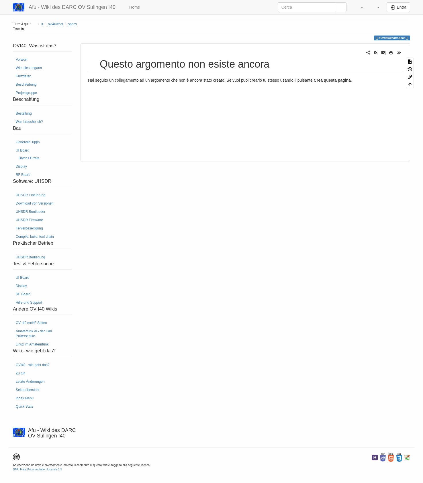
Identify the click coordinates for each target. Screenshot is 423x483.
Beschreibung (26, 85)
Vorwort (21, 60)
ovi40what (55, 24)
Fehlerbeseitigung (29, 228)
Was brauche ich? (29, 122)
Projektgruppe (26, 93)
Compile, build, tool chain (35, 237)
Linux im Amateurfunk (32, 344)
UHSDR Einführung (30, 195)
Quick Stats (24, 407)
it (42, 24)
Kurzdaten (23, 76)
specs (72, 24)
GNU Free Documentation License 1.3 (37, 469)
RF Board (23, 175)
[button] (359, 7)
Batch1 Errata (29, 158)
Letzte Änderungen (30, 382)
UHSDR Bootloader (30, 212)
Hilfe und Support (29, 303)
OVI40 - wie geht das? (33, 365)
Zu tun (21, 373)
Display (21, 166)
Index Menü (25, 398)
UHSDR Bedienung (30, 257)
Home (134, 7)
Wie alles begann (29, 68)
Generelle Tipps (28, 142)
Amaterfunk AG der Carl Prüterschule (34, 333)
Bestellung (24, 113)
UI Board (22, 150)
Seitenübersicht (27, 390)
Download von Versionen (35, 203)
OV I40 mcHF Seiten (31, 323)
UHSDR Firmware (29, 220)
